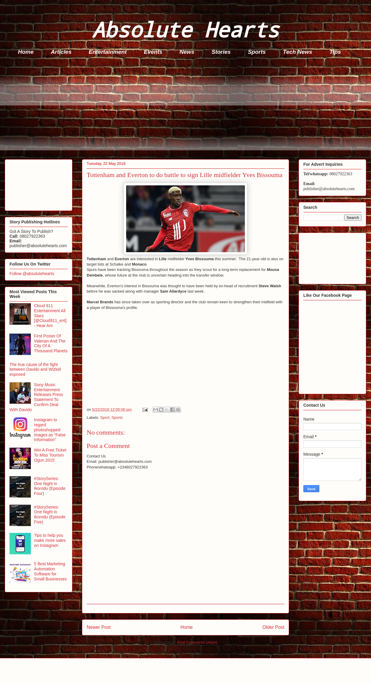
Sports (257, 52)
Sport (105, 417)
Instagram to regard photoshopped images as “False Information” (50, 429)
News (187, 52)
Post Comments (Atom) (197, 642)
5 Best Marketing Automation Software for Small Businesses (50, 571)
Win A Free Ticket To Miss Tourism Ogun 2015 (50, 455)
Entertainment (108, 52)
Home (26, 52)
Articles (61, 52)
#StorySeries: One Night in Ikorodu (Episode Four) (50, 486)
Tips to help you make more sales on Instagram (50, 540)
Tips (335, 52)
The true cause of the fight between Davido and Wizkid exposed (35, 369)
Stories (221, 52)
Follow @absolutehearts (31, 273)
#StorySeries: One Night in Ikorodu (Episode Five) (50, 514)
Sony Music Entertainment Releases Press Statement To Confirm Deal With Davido (36, 397)
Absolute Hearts (185, 29)
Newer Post (99, 627)
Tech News (297, 52)
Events (153, 52)
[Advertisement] (187, 108)
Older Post (273, 627)
